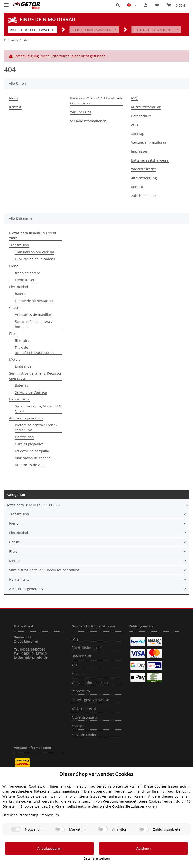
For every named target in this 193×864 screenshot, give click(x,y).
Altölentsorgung (144, 178)
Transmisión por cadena (34, 252)
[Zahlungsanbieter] (144, 835)
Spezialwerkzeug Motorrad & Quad (38, 408)
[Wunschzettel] (157, 5)
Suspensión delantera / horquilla (33, 324)
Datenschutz (141, 116)
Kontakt (15, 107)
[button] (118, 5)
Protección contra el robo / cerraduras (36, 427)
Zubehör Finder (143, 195)
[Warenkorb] (176, 5)
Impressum (140, 151)
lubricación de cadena (33, 458)
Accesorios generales (26, 418)
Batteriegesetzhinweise (150, 160)
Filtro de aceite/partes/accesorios (34, 350)
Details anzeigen (166, 858)
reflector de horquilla (32, 451)
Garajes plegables (29, 444)
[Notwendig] (15, 835)
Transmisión (19, 245)
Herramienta (19, 399)
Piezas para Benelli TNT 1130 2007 (32, 505)
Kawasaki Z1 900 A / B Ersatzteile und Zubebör (96, 100)
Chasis (14, 307)
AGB (134, 124)
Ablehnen (107, 854)
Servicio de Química (31, 392)
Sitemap (137, 133)
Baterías (21, 385)
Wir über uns (80, 112)
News (13, 98)
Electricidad (18, 286)
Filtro (13, 333)
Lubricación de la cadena (35, 259)
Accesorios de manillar (33, 314)
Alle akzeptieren (37, 854)
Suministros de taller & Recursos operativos (35, 376)
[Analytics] (103, 835)
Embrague (23, 366)
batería (20, 293)
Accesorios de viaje (30, 465)
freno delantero (27, 273)
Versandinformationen (88, 121)
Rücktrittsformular (146, 107)
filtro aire (22, 340)
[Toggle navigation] (6, 3)
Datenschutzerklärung (20, 820)
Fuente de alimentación (34, 300)
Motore (15, 359)
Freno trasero (25, 280)
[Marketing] (60, 835)
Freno (13, 266)
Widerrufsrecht (143, 169)
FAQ (134, 98)
